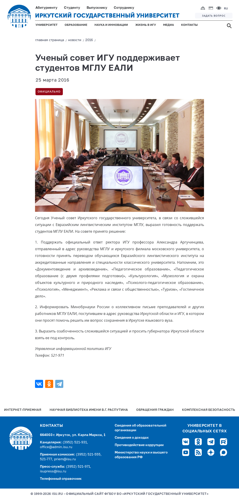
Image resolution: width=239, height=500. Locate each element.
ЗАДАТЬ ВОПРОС (214, 15)
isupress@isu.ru (53, 471)
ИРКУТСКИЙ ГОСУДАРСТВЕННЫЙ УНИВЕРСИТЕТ (107, 15)
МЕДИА (168, 25)
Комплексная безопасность (208, 410)
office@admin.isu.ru (56, 447)
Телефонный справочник (61, 478)
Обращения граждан (155, 410)
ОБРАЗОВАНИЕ (76, 25)
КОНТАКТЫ (189, 25)
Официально (49, 91)
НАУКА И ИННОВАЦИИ (111, 25)
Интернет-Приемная (22, 410)
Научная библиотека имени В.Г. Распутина (89, 410)
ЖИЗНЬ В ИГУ (145, 25)
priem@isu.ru (65, 459)
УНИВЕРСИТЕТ (46, 25)
